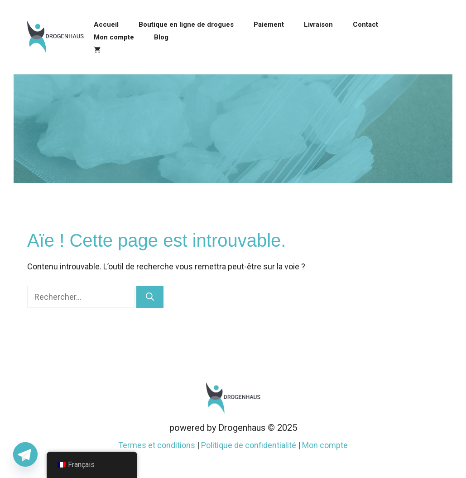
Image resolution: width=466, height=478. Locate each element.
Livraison (318, 24)
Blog (161, 37)
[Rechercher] (149, 297)
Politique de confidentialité (248, 445)
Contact (365, 24)
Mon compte (114, 37)
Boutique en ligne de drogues (186, 24)
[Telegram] (25, 454)
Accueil (106, 24)
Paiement (269, 24)
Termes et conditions (156, 445)
